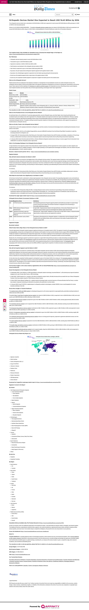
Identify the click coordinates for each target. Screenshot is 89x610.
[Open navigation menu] (12, 14)
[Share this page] (77, 14)
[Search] (63, 14)
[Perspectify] (4, 303)
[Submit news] (4, 300)
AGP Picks (3, 1)
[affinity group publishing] (4, 306)
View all (86, 1)
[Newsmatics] (4, 309)
